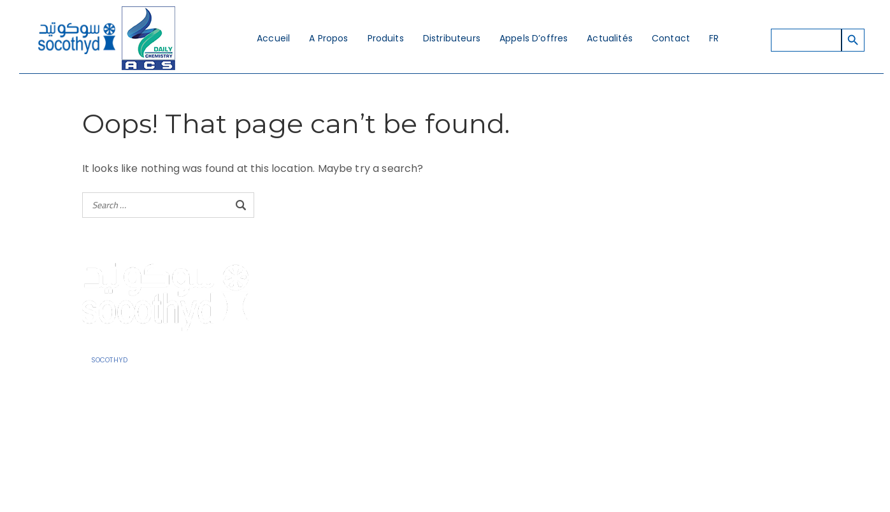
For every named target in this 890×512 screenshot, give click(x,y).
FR (714, 38)
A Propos (328, 38)
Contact (671, 38)
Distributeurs (451, 38)
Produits (386, 38)
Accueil (273, 38)
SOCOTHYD (109, 360)
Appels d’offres (533, 38)
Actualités (610, 38)
